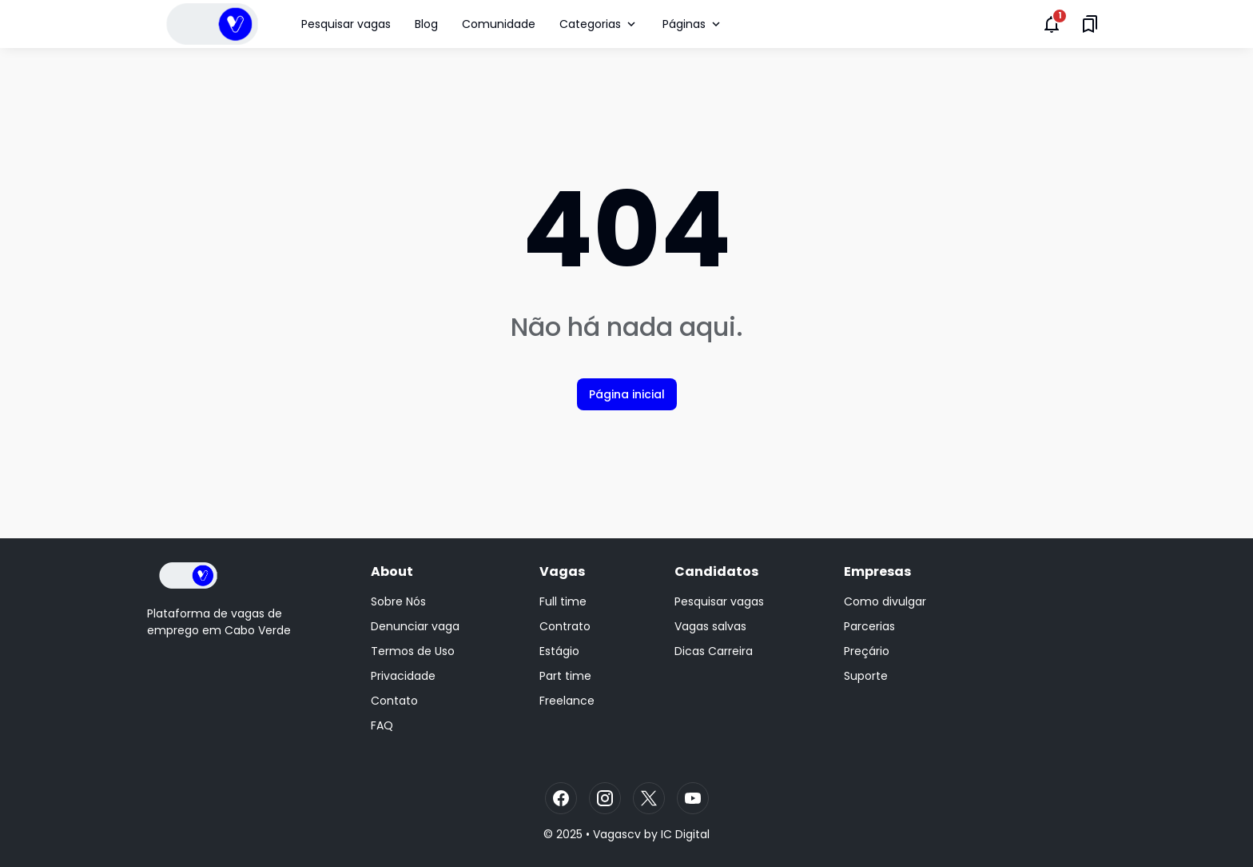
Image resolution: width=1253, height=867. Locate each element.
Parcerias (869, 626)
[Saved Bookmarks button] (1090, 24)
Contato (394, 701)
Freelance (567, 701)
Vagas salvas (710, 626)
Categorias (598, 24)
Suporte (866, 676)
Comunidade (498, 24)
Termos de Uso (413, 651)
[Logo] (188, 575)
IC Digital (685, 834)
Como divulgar (885, 601)
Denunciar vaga (415, 626)
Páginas (692, 24)
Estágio (559, 651)
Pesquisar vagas (346, 24)
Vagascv (617, 834)
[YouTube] (693, 798)
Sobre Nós (398, 601)
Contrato (565, 626)
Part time (565, 676)
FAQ (382, 725)
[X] (649, 798)
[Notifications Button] (1052, 24)
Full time (563, 601)
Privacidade (403, 676)
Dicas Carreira (713, 651)
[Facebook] (561, 798)
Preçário (866, 651)
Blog (426, 24)
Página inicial (627, 394)
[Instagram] (605, 798)
